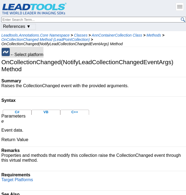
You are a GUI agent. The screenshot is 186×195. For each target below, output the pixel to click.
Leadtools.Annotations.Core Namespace (35, 35)
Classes (80, 35)
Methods (154, 35)
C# (17, 112)
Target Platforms (17, 179)
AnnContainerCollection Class (117, 35)
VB (45, 112)
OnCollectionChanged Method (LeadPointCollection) (45, 39)
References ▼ (17, 26)
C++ (74, 112)
